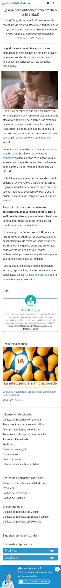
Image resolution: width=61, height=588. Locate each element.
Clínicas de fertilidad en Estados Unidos (26, 516)
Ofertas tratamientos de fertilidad (21, 429)
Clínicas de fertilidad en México (21, 511)
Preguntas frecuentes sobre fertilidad (24, 424)
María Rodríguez (30, 310)
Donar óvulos (10, 454)
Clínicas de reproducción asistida (22, 419)
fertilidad (21, 120)
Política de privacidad (15, 493)
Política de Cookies (14, 498)
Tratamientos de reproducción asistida (25, 434)
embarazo (8, 158)
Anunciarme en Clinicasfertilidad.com (24, 483)
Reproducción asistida (15, 439)
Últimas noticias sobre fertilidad (21, 464)
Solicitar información (33, 581)
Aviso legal (9, 488)
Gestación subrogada (15, 449)
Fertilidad (40, 38)
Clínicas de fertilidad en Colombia (22, 521)
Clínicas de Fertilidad (37, 274)
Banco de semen (12, 459)
